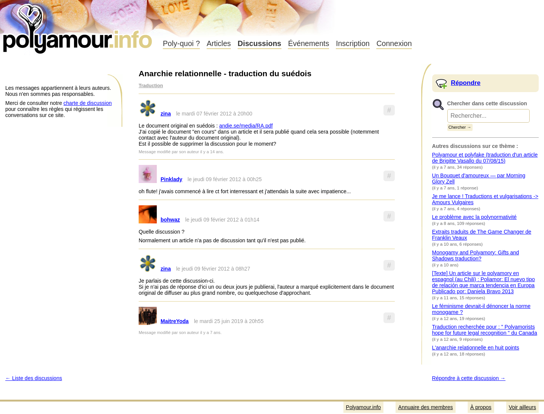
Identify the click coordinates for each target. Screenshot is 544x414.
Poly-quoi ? (181, 43)
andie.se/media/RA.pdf (246, 126)
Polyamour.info (78, 26)
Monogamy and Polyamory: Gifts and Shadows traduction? (475, 255)
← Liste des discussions (33, 378)
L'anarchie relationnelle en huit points (475, 348)
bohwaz (170, 220)
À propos (480, 407)
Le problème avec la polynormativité (474, 217)
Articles (219, 43)
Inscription (352, 43)
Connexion (394, 43)
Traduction (151, 85)
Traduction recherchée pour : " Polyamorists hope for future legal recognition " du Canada (484, 330)
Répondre (466, 82)
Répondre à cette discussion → (469, 378)
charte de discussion (87, 103)
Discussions (259, 43)
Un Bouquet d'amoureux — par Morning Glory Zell (478, 178)
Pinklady (171, 179)
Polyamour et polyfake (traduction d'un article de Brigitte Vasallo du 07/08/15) (485, 158)
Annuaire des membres (425, 407)
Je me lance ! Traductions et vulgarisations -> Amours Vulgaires (485, 199)
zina (166, 114)
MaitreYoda (175, 321)
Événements (308, 43)
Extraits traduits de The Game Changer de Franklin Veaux (482, 235)
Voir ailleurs (522, 407)
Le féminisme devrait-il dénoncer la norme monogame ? (481, 309)
